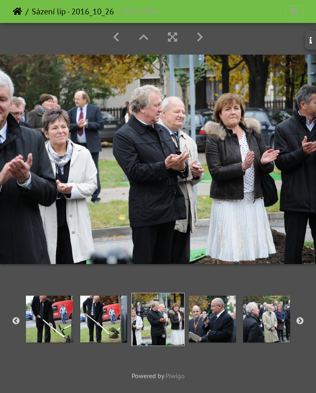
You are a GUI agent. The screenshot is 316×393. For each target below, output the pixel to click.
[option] (49, 319)
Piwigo (175, 376)
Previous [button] (16, 321)
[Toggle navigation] (294, 11)
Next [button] (300, 321)
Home (17, 11)
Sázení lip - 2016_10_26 (73, 11)
